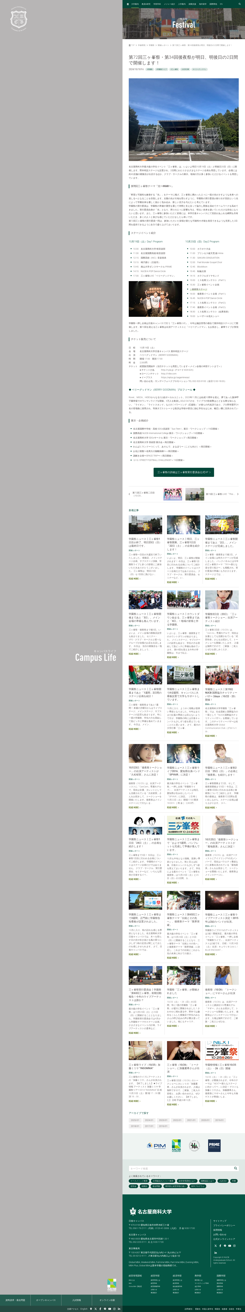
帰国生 (217, 1309)
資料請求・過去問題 (15, 1300)
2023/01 (163, 1120)
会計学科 (198, 1286)
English (84, 1309)
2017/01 (149, 1126)
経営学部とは (155, 1280)
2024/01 (149, 1120)
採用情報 (217, 1230)
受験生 (198, 1309)
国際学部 (221, 1275)
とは (132, 1280)
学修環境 (141, 45)
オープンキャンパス (46, 1300)
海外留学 (203, 4)
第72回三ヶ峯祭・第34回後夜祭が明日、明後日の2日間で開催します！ (202, 45)
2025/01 (135, 1120)
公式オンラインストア (224, 1239)
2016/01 (163, 1126)
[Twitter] (95, 1309)
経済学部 (177, 1275)
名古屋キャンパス (137, 1234)
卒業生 (238, 1309)
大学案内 (135, 4)
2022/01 (177, 1120)
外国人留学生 (207, 1309)
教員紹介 (154, 1293)
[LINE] (105, 1309)
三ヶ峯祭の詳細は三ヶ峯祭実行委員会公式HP (183, 472)
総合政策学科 (177, 1286)
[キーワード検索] (180, 1168)
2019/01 (219, 1120)
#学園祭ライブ (161, 69)
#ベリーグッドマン (199, 69)
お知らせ (154, 1289)
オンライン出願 (107, 1300)
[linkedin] (119, 1309)
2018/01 (135, 1126)
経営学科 (154, 1283)
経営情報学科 (155, 1286)
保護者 (224, 1309)
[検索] (235, 1168)
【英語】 (135, 1286)
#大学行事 (185, 69)
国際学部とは (221, 1280)
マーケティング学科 (202, 1283)
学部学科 (157, 4)
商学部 (198, 1275)
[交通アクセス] (91, 1309)
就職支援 (192, 4)
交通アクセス (72, 1309)
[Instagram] (114, 1309)
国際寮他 (213, 4)
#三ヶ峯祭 (174, 69)
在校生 (231, 1309)
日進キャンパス (136, 1221)
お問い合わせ (219, 1234)
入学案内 (182, 4)
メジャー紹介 (169, 4)
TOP (132, 45)
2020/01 (205, 1120)
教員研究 (146, 4)
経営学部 (155, 1275)
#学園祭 (149, 69)
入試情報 (76, 1300)
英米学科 (220, 1283)
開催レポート (163, 45)
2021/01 (191, 1120)
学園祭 (151, 45)
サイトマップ (219, 1221)
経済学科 (176, 1283)
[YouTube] (109, 1309)
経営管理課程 (135, 1275)
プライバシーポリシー (224, 1225)
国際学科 (220, 1286)
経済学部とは (177, 1280)
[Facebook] (100, 1309)
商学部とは (198, 1280)
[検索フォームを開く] (240, 4)
